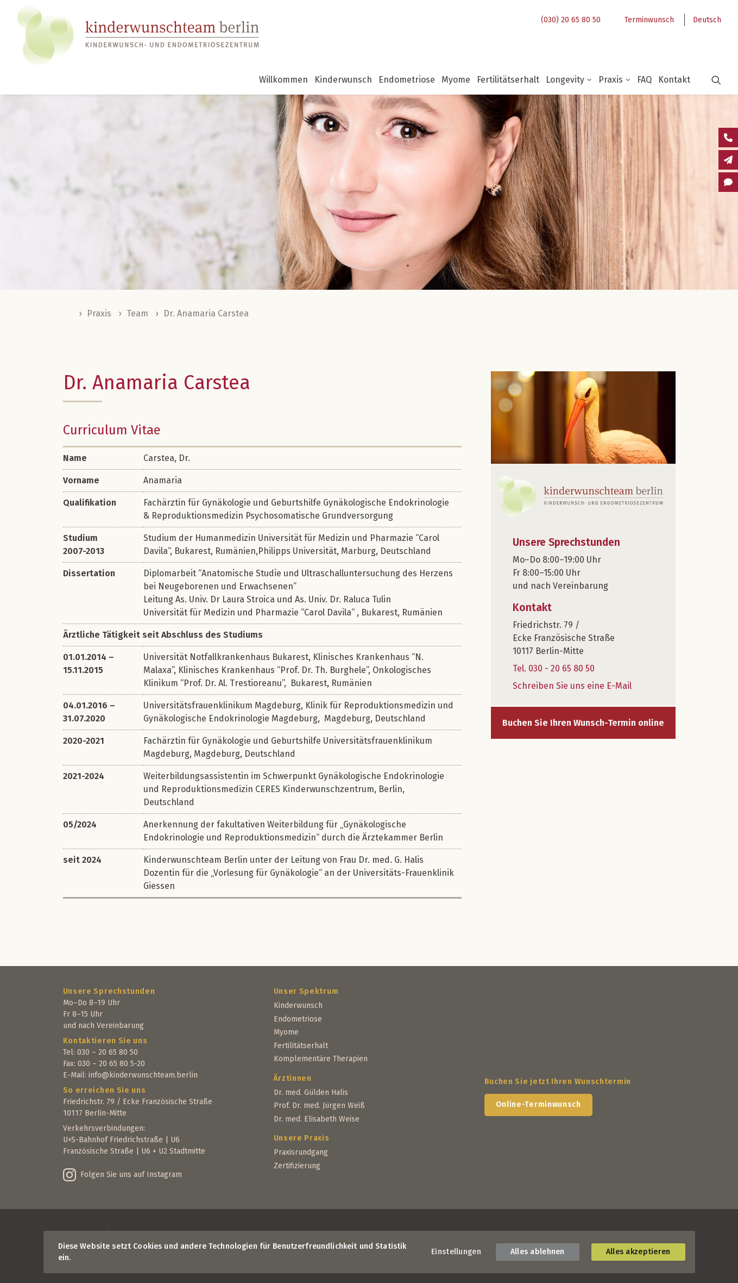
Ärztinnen (293, 1078)
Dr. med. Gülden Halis (311, 1092)
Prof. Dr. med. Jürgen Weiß (319, 1105)
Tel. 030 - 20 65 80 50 (554, 668)
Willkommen (283, 79)
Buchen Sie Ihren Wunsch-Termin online (583, 723)
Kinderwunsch (343, 79)
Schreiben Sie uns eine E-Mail (572, 686)
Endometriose (407, 79)
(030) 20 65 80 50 (571, 19)
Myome (455, 79)
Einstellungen (456, 1251)
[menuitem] (568, 19)
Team (137, 313)
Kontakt (674, 79)
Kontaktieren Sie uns (105, 1040)
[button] (709, 80)
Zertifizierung (297, 1165)
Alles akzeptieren (638, 1251)
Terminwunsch (649, 19)
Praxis (614, 79)
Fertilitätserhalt (508, 79)
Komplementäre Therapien (321, 1058)
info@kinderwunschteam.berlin (143, 1075)
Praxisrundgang (301, 1152)
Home (68, 313)
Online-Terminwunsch (538, 1104)
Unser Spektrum (306, 991)
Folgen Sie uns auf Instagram (131, 1174)
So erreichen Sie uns (104, 1090)
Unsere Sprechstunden (109, 991)
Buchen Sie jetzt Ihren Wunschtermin (558, 1081)
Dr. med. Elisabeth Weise (316, 1119)
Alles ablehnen (537, 1251)
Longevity (569, 79)
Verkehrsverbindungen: (104, 1128)
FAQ (644, 79)
